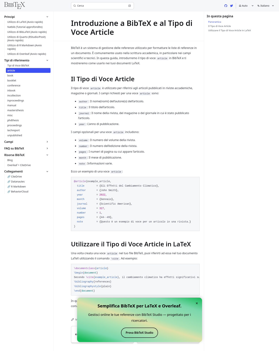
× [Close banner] (197, 303)
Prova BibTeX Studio (139, 333)
